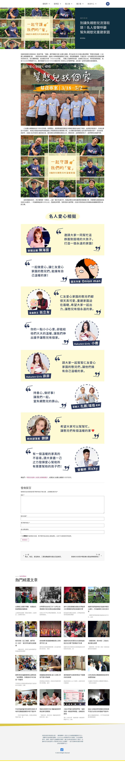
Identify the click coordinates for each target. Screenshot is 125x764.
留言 (22, 495)
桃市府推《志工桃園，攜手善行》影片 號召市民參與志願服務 (25, 643)
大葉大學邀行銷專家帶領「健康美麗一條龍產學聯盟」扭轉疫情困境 (74, 711)
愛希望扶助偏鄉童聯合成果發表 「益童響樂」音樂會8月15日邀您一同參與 (25, 677)
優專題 (57, 3)
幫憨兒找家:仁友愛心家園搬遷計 (37, 477)
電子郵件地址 (25, 522)
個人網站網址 (25, 529)
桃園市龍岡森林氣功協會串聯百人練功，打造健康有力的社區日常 (98, 609)
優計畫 (80, 3)
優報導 (46, 3)
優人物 (69, 3)
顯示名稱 (24, 516)
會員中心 (92, 3)
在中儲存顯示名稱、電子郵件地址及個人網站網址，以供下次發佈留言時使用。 (47, 536)
